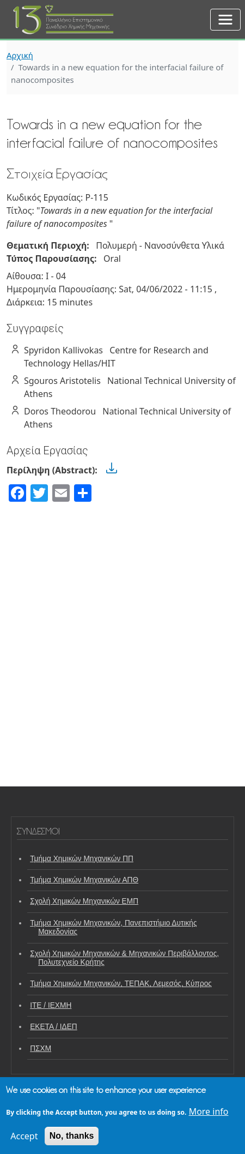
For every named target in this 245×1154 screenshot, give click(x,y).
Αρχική (20, 55)
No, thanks (72, 1135)
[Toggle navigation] (225, 20)
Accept (24, 1136)
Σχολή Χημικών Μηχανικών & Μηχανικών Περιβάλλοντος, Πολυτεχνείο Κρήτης (124, 957)
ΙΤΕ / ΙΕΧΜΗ (50, 1005)
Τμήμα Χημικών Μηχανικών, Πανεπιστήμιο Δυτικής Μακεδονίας (113, 927)
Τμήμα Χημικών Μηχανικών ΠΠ (81, 859)
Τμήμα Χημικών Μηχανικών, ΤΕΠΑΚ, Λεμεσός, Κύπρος (121, 983)
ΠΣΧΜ (40, 1048)
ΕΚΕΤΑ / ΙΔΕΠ (53, 1027)
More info (209, 1111)
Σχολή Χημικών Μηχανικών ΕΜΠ (84, 901)
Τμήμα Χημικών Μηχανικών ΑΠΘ (84, 880)
